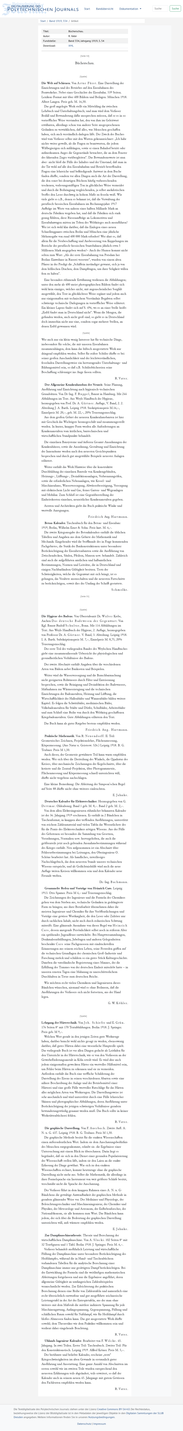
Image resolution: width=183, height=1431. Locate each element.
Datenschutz (84, 1423)
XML (71, 45)
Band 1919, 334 (58, 21)
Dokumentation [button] (129, 9)
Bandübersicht (104, 9)
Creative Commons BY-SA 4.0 (113, 1409)
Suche (175, 8)
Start (87, 9)
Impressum (99, 1423)
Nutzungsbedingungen (101, 1417)
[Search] (160, 8)
